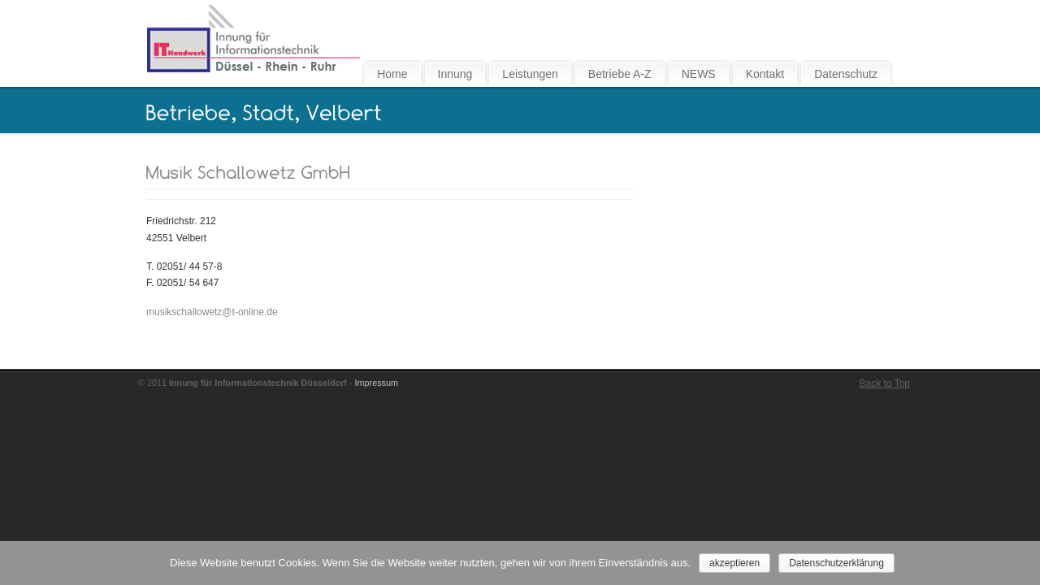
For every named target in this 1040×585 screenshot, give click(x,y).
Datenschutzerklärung (836, 563)
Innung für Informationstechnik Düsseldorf (253, 39)
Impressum (376, 383)
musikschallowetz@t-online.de (212, 312)
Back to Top (885, 383)
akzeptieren (734, 563)
